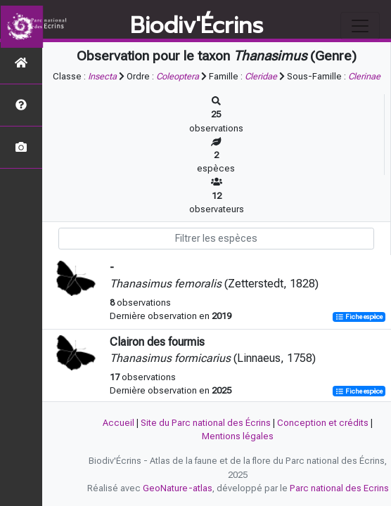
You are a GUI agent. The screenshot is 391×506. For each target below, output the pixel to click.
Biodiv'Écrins (196, 26)
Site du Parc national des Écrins (206, 422)
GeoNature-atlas (177, 488)
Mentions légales (238, 436)
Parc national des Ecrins (339, 488)
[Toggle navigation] (360, 26)
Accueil (118, 422)
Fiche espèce (359, 316)
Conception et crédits (322, 422)
